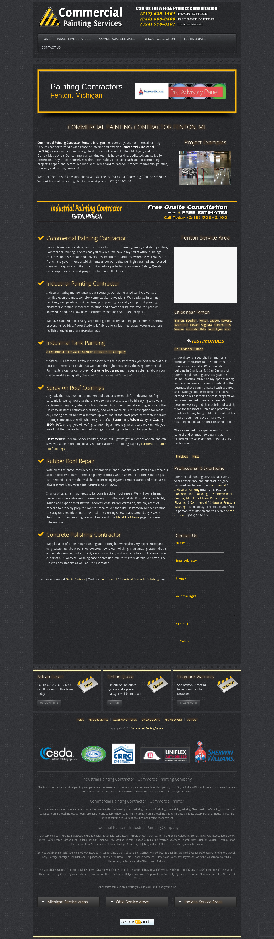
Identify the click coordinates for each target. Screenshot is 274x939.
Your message (186, 596)
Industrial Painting (186, 490)
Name (181, 543)
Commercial (108, 579)
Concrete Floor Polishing (191, 494)
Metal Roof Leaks (127, 517)
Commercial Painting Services (147, 728)
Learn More (189, 703)
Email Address (186, 561)
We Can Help (49, 703)
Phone (181, 579)
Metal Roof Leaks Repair (202, 498)
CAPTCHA (182, 624)
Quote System (75, 579)
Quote (115, 703)
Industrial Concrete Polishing (139, 579)
